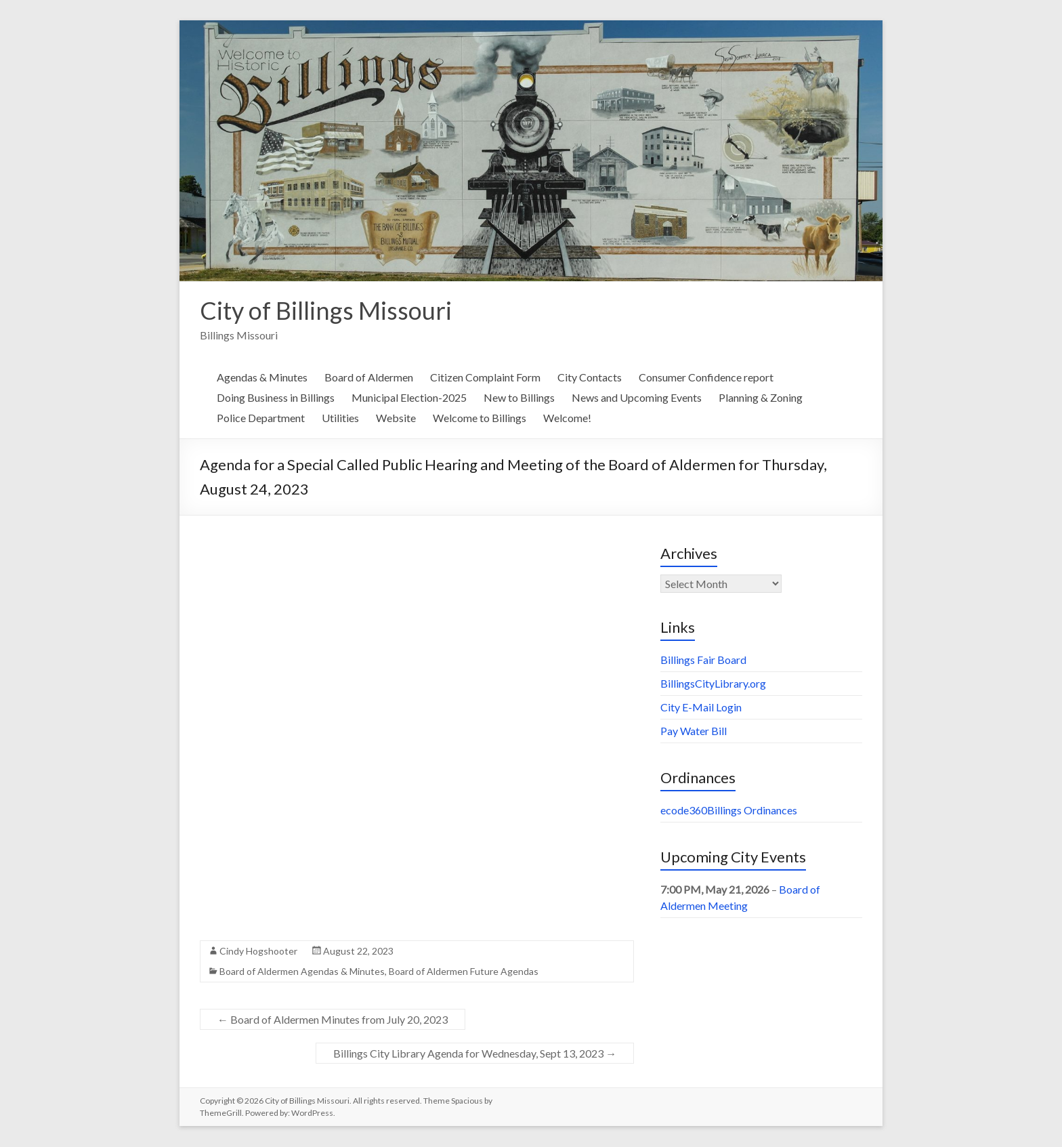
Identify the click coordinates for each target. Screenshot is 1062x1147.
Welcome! (567, 418)
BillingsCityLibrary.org (713, 683)
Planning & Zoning (761, 398)
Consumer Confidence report (706, 377)
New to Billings (519, 398)
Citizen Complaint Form (485, 377)
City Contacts (589, 377)
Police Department (261, 418)
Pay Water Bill (693, 731)
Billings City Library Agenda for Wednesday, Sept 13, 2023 (474, 1053)
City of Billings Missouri (326, 311)
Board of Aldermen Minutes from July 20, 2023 (332, 1020)
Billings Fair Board (703, 660)
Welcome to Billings (479, 418)
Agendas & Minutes (262, 377)
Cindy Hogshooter (258, 951)
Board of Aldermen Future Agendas (463, 972)
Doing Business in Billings (276, 398)
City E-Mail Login (701, 707)
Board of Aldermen (368, 377)
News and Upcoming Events (637, 398)
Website (396, 418)
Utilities (340, 418)
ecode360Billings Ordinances (728, 810)
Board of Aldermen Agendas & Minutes (302, 972)
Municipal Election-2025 (409, 398)
